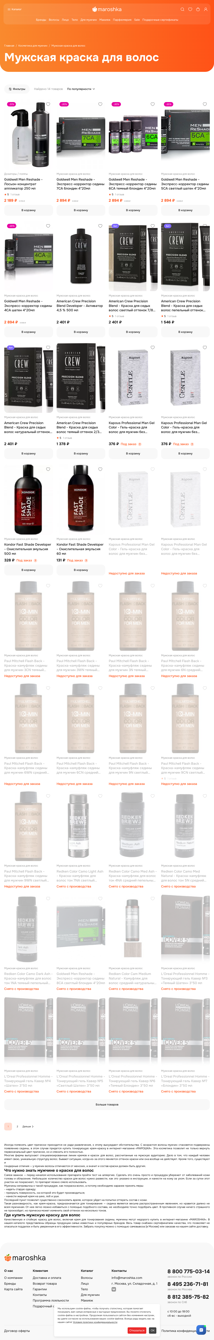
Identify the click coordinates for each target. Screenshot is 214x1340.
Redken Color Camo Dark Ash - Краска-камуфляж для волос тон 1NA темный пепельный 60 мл (28, 978)
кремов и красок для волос (95, 1155)
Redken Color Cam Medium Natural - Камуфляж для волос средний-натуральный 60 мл (132, 978)
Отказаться (137, 1330)
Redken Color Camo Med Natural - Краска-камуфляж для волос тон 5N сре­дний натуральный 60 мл (183, 876)
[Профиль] (206, 9)
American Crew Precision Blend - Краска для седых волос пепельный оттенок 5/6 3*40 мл (182, 306)
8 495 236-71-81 (187, 1284)
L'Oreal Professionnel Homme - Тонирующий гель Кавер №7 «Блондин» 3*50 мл (185, 1081)
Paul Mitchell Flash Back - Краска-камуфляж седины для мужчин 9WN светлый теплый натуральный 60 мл (26, 876)
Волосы (54, 20)
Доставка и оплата (47, 1278)
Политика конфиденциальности (185, 1331)
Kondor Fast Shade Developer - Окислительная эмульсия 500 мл (27, 549)
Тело (75, 20)
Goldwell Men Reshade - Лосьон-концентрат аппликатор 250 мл (23, 184)
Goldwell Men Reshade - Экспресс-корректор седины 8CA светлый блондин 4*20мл (81, 978)
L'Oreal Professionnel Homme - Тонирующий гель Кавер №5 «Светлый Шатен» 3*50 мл (81, 1081)
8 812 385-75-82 (188, 1297)
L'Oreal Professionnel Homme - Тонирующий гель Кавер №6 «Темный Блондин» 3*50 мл (133, 1081)
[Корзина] (198, 9)
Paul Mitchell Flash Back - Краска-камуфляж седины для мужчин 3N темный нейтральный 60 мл (130, 665)
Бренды (41, 20)
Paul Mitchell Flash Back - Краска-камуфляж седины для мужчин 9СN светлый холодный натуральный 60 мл (185, 768)
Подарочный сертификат (52, 1306)
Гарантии (40, 1289)
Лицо (65, 20)
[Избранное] (190, 9)
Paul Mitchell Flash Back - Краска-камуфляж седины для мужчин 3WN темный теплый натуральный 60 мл (79, 665)
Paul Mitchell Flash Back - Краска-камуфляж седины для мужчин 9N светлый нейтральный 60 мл (130, 768)
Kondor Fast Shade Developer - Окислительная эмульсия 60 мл (80, 549)
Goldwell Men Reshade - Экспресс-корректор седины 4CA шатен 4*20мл (28, 305)
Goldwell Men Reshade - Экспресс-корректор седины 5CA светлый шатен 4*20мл (185, 184)
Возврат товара (45, 1284)
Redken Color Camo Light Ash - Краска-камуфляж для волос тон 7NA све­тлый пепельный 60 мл (80, 876)
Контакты (40, 1295)
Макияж (104, 20)
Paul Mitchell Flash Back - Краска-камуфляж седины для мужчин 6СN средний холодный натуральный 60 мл (81, 768)
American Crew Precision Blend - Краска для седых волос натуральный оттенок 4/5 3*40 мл (27, 427)
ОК (153, 1330)
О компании (13, 1278)
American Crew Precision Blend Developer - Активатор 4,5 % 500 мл (80, 305)
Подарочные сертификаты (160, 20)
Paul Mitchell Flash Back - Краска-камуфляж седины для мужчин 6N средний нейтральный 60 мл (182, 665)
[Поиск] (182, 9)
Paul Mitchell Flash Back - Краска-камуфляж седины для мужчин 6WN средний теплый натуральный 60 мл (26, 768)
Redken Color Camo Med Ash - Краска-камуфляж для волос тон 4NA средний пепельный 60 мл (133, 876)
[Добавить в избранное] (48, 104)
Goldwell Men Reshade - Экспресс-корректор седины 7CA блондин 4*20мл (80, 184)
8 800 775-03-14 (188, 1271)
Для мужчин (89, 20)
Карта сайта (13, 1289)
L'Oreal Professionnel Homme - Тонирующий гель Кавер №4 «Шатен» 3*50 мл (28, 1081)
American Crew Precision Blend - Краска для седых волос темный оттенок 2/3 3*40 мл (78, 427)
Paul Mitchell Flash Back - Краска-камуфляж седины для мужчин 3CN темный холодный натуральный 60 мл (28, 665)
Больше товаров (107, 1104)
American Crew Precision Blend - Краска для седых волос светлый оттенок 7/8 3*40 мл (131, 306)
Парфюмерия (122, 20)
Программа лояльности (51, 1300)
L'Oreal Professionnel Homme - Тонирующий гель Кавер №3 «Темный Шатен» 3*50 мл (185, 978)
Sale (137, 20)
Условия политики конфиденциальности (95, 1322)
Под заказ (128, 444)
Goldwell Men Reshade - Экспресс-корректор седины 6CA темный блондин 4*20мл (133, 184)
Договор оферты (17, 1331)
